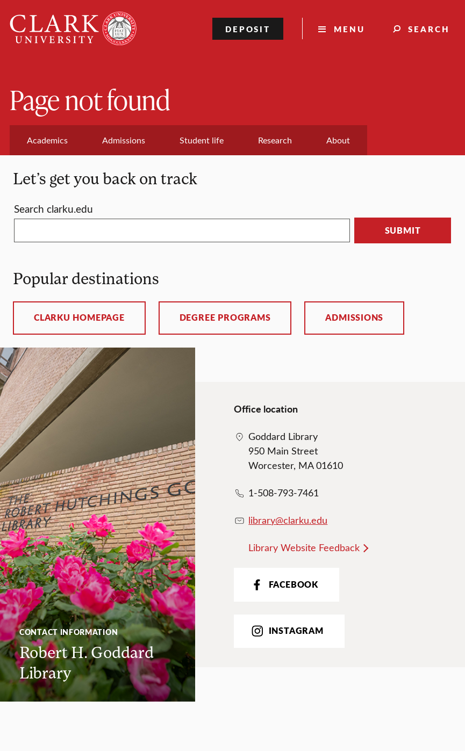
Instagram (286, 631)
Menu (349, 28)
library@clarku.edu (287, 520)
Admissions (354, 317)
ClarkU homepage (79, 317)
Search (429, 28)
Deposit (248, 28)
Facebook (283, 584)
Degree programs (225, 317)
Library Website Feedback (304, 547)
